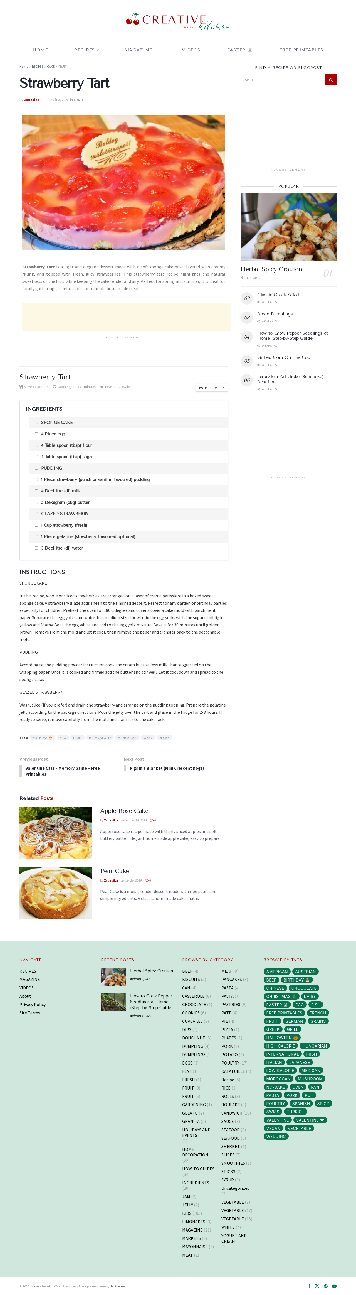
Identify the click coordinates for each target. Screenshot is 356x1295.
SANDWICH (232, 1112)
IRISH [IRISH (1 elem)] (311, 1053)
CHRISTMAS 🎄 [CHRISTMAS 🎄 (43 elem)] (281, 996)
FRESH (188, 1079)
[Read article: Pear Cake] (55, 892)
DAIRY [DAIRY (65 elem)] (310, 996)
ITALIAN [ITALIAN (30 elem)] (274, 1061)
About (25, 995)
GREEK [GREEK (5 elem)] (273, 1029)
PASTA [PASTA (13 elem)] (273, 1094)
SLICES (227, 1154)
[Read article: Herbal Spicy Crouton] (289, 227)
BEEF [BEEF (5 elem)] (271, 979)
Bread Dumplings (275, 314)
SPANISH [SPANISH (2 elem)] (301, 1103)
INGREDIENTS (195, 1182)
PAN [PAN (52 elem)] (315, 1086)
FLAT (187, 1070)
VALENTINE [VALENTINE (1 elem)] (277, 1119)
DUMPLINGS (194, 1054)
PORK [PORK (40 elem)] (292, 1094)
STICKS (228, 1171)
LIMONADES (193, 1221)
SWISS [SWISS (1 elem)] (273, 1111)
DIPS (186, 1029)
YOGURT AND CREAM (234, 1237)
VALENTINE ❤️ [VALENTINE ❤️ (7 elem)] (310, 1119)
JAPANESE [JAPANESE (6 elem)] (299, 1061)
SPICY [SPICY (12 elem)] (323, 1103)
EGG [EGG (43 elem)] (299, 1004)
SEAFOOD (230, 1129)
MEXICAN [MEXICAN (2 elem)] (310, 1070)
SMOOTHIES (233, 1162)
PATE (226, 1012)
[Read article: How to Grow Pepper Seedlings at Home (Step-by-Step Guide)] (113, 1002)
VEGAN (164, 736)
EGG (63, 736)
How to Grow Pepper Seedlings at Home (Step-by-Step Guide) (292, 335)
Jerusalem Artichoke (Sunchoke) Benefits (290, 379)
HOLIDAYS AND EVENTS (196, 1131)
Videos (191, 50)
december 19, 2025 (134, 820)
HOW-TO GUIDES (198, 1168)
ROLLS (227, 1095)
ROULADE (230, 1104)
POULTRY (230, 1062)
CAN (186, 987)
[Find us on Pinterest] (326, 1285)
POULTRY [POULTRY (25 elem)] (275, 1103)
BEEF (187, 970)
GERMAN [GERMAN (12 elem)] (294, 1020)
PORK (227, 1045)
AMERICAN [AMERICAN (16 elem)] (277, 971)
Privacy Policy (32, 1004)
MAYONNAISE (195, 1246)
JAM (186, 1196)
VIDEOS (26, 987)
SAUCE (227, 1121)
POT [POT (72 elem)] (309, 1094)
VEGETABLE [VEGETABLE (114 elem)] (299, 1127)
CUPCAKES (192, 1020)
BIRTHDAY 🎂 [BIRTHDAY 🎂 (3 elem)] (297, 979)
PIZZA (227, 1029)
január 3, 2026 (58, 99)
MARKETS (191, 1237)
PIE (224, 1020)
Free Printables (301, 50)
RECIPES (84, 50)
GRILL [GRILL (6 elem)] (293, 1029)
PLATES (228, 1037)
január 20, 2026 (131, 880)
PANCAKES (231, 979)
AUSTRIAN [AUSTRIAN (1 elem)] (305, 971)
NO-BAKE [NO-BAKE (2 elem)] (275, 1086)
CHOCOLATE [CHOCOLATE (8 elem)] (304, 987)
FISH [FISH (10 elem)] (315, 1004)
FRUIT (62, 66)
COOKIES (191, 1012)
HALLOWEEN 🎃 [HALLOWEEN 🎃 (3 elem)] (282, 1037)
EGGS (187, 1062)
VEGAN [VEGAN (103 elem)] (273, 1127)
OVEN (148, 736)
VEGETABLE (232, 1201)
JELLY (187, 1204)
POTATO (229, 1054)
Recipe (227, 1079)
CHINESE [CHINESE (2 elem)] (275, 987)
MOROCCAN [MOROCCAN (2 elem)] (278, 1078)
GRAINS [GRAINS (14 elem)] (318, 1020)
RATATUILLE (233, 1070)
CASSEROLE (193, 995)
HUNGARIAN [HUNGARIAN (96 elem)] (314, 1045)
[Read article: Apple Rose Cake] (55, 832)
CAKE (51, 66)
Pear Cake (114, 870)
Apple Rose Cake (124, 810)
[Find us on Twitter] (317, 1285)
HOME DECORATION (195, 1151)
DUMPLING (192, 1045)
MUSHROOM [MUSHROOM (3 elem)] (310, 1078)
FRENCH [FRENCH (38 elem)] (318, 1012)
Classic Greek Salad (278, 294)
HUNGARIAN (127, 736)
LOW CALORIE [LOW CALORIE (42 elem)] (280, 1070)
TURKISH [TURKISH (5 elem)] (296, 1111)
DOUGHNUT (193, 1037)
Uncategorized (235, 1187)
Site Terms (29, 1012)
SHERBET (230, 1146)
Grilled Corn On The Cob (283, 357)
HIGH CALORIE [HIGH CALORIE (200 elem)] (280, 1045)
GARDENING (194, 1104)
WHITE (228, 1226)
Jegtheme (117, 1286)
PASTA (227, 987)
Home (40, 50)
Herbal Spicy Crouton (271, 269)
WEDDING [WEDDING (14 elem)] (276, 1136)
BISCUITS (191, 979)
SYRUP (227, 1179)
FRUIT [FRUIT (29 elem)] (272, 1020)
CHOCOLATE (194, 1004)
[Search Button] (331, 79)
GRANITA (191, 1121)
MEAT (187, 1254)
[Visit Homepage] (178, 21)
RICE (226, 1087)
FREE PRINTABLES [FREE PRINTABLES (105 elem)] (284, 1012)
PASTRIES (230, 1004)
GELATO (190, 1112)
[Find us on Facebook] (309, 1285)
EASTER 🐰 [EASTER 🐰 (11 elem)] (277, 1004)
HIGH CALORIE (100, 736)
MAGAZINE (138, 50)
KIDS (186, 1212)
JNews (34, 1286)
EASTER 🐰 (240, 50)
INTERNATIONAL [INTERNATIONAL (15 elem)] (282, 1053)
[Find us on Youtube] (334, 1285)
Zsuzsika (31, 99)
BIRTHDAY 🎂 (42, 736)
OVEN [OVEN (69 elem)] (298, 1086)
